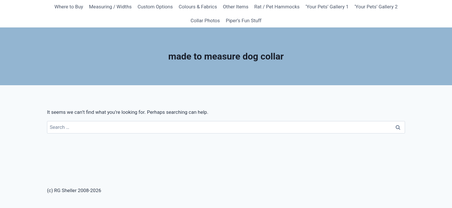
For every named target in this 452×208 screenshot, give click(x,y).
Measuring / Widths (110, 7)
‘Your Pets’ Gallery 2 (376, 7)
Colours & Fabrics (198, 7)
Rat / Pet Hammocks (277, 7)
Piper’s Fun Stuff (243, 20)
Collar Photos (205, 20)
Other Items (235, 7)
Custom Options (155, 7)
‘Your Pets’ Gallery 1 (327, 7)
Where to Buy (68, 7)
